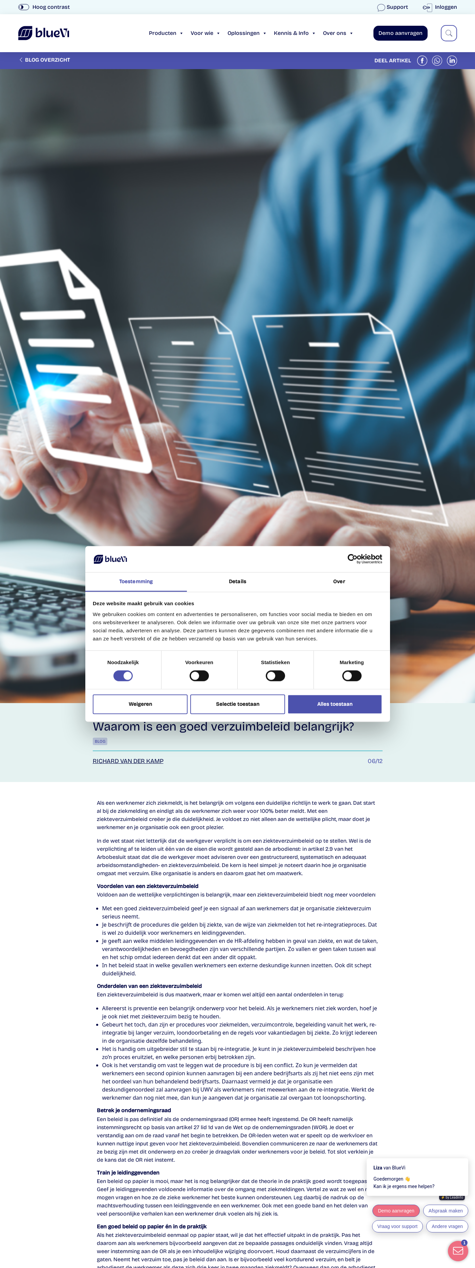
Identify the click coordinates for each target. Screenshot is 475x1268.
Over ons (338, 33)
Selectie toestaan (237, 704)
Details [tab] (237, 581)
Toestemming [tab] (136, 581)
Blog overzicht (44, 60)
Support (393, 7)
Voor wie (206, 33)
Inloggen (441, 7)
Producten (166, 33)
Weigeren (140, 704)
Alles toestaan (334, 704)
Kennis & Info (295, 33)
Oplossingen (247, 33)
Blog (100, 741)
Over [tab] (339, 581)
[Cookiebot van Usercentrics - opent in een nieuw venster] (352, 559)
